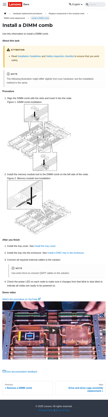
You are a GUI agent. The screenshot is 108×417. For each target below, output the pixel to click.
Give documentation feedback (19, 371)
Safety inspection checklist (60, 56)
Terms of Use (62, 410)
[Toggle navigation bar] (4, 4)
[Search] (95, 4)
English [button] (74, 4)
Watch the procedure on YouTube (21, 299)
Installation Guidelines (29, 56)
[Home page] (5, 13)
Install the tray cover (44, 246)
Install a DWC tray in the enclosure (65, 253)
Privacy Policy (46, 410)
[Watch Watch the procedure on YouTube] (54, 330)
